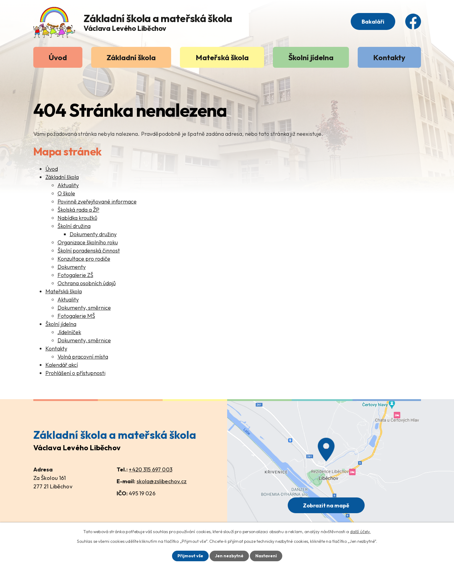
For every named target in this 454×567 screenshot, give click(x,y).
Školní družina (74, 226)
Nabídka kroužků (77, 217)
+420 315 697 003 (150, 469)
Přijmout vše (190, 556)
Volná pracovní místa (83, 356)
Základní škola (131, 57)
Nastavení (266, 556)
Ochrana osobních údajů (87, 283)
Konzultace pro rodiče (84, 258)
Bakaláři (373, 21)
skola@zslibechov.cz (162, 481)
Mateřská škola (222, 57)
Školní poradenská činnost (89, 250)
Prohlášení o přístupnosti (75, 373)
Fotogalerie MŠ (76, 315)
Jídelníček (69, 332)
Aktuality (68, 185)
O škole (66, 193)
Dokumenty (72, 266)
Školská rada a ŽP (78, 209)
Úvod (58, 57)
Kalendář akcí (61, 364)
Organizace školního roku (88, 242)
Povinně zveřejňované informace (97, 201)
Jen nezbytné (229, 556)
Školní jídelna (310, 57)
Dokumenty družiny (93, 234)
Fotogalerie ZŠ (75, 275)
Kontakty (389, 57)
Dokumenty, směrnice (84, 307)
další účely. (360, 531)
